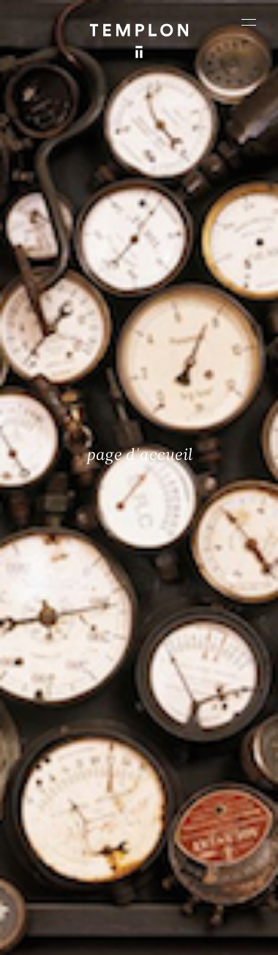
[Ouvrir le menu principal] (249, 22)
